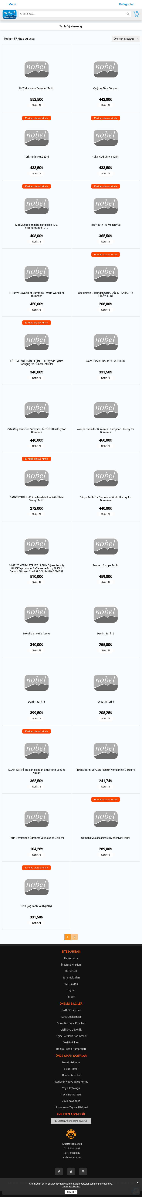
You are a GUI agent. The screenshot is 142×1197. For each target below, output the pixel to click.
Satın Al (36, 105)
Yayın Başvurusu (71, 1094)
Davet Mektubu (71, 1062)
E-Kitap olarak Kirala (36, 118)
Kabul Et (71, 1192)
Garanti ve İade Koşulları (71, 1023)
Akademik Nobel (71, 1075)
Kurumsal (71, 971)
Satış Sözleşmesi (71, 1016)
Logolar (71, 990)
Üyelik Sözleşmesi (71, 1010)
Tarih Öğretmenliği (71, 26)
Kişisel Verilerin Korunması (71, 1036)
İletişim (71, 996)
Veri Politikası (71, 1042)
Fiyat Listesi (71, 1068)
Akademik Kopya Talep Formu (71, 1081)
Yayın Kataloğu (71, 1088)
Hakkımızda (71, 958)
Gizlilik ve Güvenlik (71, 1029)
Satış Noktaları (71, 977)
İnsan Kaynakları (71, 964)
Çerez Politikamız (71, 1186)
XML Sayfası (71, 983)
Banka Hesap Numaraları (71, 1048)
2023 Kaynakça (71, 1100)
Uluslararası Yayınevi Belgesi (71, 1107)
